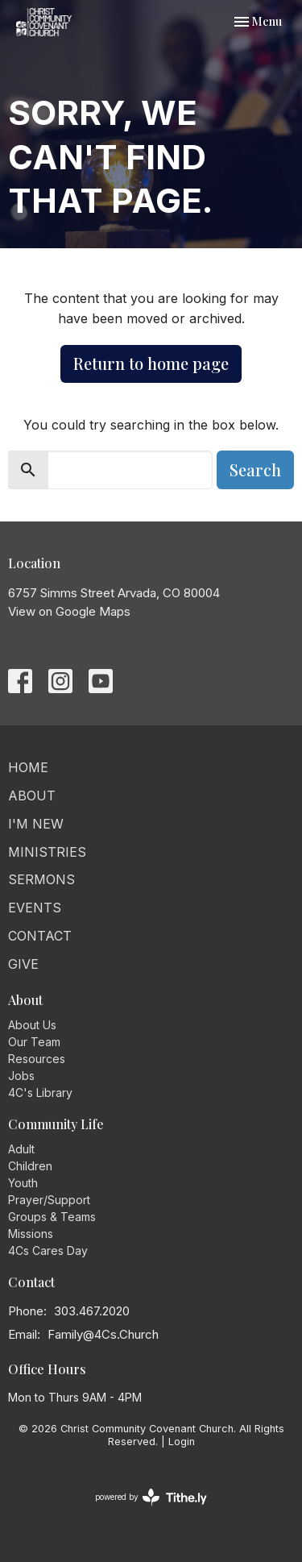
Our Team (34, 1042)
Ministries (47, 852)
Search (255, 469)
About (32, 795)
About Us (32, 1025)
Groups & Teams (52, 1216)
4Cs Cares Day (48, 1250)
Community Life (56, 1123)
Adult (21, 1149)
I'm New (36, 824)
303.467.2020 (92, 1311)
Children (30, 1166)
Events (34, 907)
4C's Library (40, 1092)
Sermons (41, 879)
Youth (23, 1183)
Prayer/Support (49, 1200)
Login (181, 1441)
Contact (40, 936)
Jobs (21, 1075)
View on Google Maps (69, 611)
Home (28, 767)
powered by (151, 1497)
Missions (30, 1233)
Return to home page (151, 363)
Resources (36, 1059)
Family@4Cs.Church (103, 1334)
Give (23, 964)
